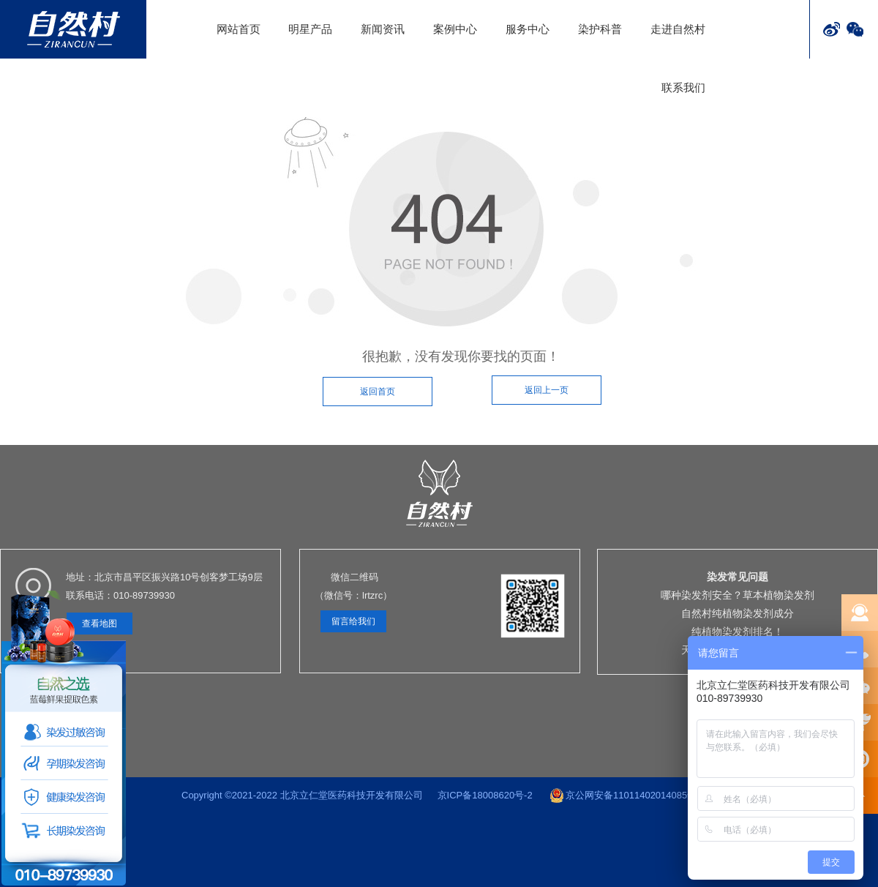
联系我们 (683, 87)
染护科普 (600, 29)
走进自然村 (677, 29)
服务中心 (527, 29)
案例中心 (455, 29)
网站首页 (238, 29)
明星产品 (310, 29)
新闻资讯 (383, 29)
